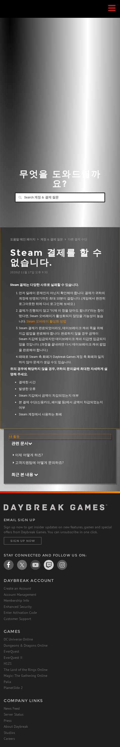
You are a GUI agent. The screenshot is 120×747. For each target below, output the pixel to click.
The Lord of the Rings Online (26, 669)
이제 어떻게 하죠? (29, 455)
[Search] (60, 197)
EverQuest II (13, 657)
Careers (9, 738)
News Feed (12, 708)
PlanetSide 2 (13, 687)
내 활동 (14, 436)
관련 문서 (21, 443)
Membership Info (16, 600)
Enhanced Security (18, 606)
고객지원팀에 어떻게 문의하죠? (39, 462)
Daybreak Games (16, 14)
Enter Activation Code (20, 612)
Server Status (14, 714)
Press (8, 720)
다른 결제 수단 (77, 239)
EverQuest (11, 651)
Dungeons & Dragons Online (26, 645)
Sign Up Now (22, 541)
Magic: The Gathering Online (25, 675)
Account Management (20, 594)
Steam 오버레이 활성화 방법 (46, 321)
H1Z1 (8, 663)
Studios (9, 732)
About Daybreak (16, 726)
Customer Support (17, 619)
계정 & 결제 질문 (51, 239)
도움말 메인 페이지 (22, 239)
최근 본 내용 (24, 474)
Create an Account (17, 588)
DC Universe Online (18, 639)
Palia (7, 682)
